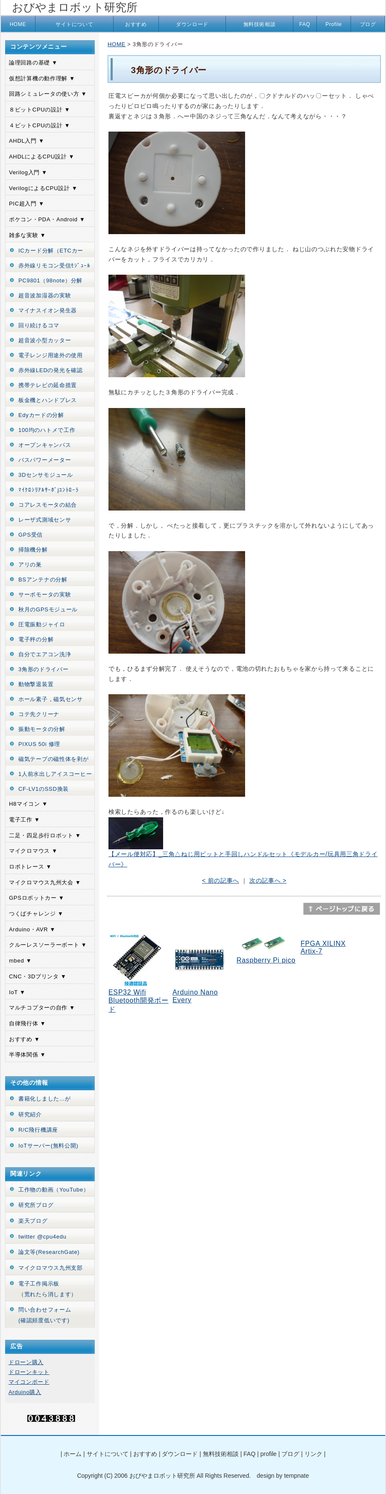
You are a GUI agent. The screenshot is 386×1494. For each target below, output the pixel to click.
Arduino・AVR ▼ (32, 929)
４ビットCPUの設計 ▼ (39, 125)
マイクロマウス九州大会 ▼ (45, 882)
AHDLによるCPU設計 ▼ (41, 156)
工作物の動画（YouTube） (53, 1189)
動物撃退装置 (35, 684)
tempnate (296, 1475)
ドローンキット (29, 1372)
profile (268, 1453)
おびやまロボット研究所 (74, 7)
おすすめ (135, 24)
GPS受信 (30, 534)
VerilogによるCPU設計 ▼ (43, 188)
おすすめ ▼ (24, 1039)
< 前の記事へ (220, 880)
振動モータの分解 (41, 729)
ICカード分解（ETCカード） (50, 255)
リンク (313, 1453)
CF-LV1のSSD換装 (43, 789)
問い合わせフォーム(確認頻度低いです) (44, 1315)
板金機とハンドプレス (47, 400)
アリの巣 (30, 564)
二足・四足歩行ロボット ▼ (45, 835)
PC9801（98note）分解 (50, 280)
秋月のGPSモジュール (48, 609)
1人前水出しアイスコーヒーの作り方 (55, 779)
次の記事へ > (268, 880)
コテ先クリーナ (38, 714)
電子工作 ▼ (24, 819)
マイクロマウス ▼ (33, 851)
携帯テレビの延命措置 (47, 385)
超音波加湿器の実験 (44, 295)
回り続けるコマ (38, 325)
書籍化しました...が (44, 1098)
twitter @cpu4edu (42, 1236)
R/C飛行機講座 (38, 1130)
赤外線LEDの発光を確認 (50, 370)
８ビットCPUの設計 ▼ (39, 109)
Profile (333, 24)
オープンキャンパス (44, 445)
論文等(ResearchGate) (48, 1252)
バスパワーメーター (44, 460)
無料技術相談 (259, 24)
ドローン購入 (26, 1362)
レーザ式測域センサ (44, 520)
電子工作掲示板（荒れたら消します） (47, 1288)
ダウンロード (192, 24)
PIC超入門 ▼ (26, 203)
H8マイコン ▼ (28, 804)
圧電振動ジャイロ (41, 624)
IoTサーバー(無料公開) (48, 1145)
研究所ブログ (35, 1205)
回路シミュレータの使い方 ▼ (48, 94)
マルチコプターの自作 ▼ (42, 1007)
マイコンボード (29, 1382)
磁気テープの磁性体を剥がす (53, 764)
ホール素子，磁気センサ (50, 699)
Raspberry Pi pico (266, 960)
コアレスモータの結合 (47, 505)
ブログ (368, 24)
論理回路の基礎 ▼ (33, 62)
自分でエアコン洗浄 (44, 654)
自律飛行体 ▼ (27, 1023)
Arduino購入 (25, 1392)
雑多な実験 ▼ (27, 235)
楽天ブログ (33, 1221)
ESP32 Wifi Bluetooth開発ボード (138, 1001)
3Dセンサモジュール (45, 475)
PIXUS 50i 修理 (39, 744)
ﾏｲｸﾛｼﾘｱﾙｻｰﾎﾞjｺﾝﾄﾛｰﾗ (48, 490)
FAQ (304, 24)
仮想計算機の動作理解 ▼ (42, 78)
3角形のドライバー (43, 669)
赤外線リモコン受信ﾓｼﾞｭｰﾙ (54, 265)
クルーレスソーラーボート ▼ (48, 945)
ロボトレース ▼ (30, 866)
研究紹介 (30, 1114)
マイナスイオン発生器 (47, 310)
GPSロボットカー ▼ (36, 898)
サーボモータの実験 (44, 594)
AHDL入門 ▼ (26, 141)
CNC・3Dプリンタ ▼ (38, 976)
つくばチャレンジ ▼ (36, 913)
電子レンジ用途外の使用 (50, 355)
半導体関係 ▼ (27, 1054)
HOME (18, 24)
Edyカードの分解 (41, 415)
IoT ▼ (17, 992)
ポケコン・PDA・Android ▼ (47, 219)
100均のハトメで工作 (46, 430)
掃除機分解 (33, 549)
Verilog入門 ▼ (28, 172)
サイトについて (74, 24)
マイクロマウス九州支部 (50, 1268)
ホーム (73, 1453)
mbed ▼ (20, 960)
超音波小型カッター (44, 340)
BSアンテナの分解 (42, 579)
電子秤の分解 (35, 639)
